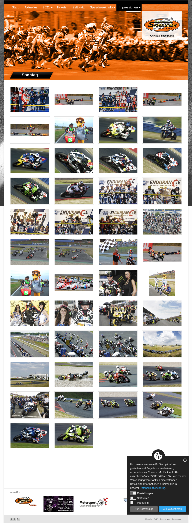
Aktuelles (31, 7)
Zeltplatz (79, 7)
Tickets (62, 7)
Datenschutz (165, 519)
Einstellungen (141, 493)
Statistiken (139, 498)
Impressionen (128, 7)
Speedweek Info (101, 7)
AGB (156, 519)
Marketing (139, 502)
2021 (46, 7)
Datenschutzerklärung (152, 487)
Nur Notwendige (144, 508)
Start (15, 7)
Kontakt (148, 519)
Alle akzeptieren (172, 508)
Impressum (176, 519)
